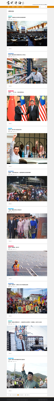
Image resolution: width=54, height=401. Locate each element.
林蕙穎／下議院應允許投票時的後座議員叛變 (16, 17)
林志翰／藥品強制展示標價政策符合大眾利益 (16, 54)
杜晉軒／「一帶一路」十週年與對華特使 (16, 92)
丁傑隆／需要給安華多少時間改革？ (15, 209)
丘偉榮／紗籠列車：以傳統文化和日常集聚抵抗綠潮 (18, 284)
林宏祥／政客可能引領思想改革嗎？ (15, 129)
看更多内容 (10, 48)
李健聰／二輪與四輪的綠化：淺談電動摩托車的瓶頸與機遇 (19, 172)
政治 (10, 283)
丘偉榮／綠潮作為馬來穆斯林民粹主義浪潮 (16, 359)
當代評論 (11, 19)
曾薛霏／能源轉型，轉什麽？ (13, 247)
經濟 (12, 53)
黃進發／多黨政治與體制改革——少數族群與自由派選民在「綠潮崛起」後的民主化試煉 (25, 322)
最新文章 (13, 6)
